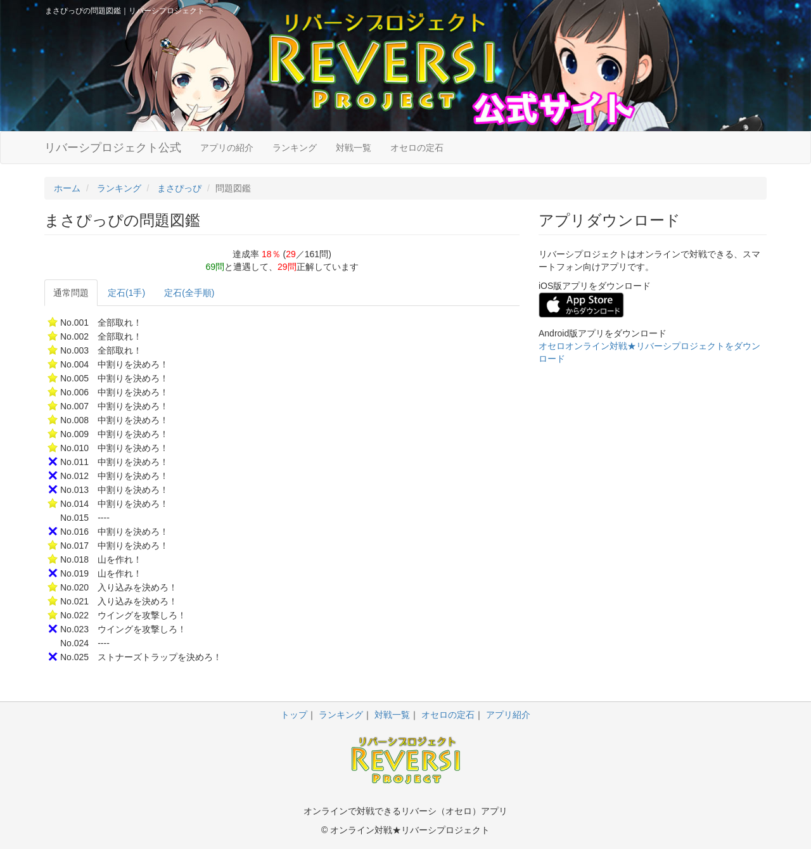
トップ (294, 715)
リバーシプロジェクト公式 (112, 147)
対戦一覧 (353, 148)
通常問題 (71, 293)
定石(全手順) (189, 293)
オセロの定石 (417, 148)
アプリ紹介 (508, 715)
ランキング (294, 148)
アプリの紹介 (226, 148)
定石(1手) (126, 293)
